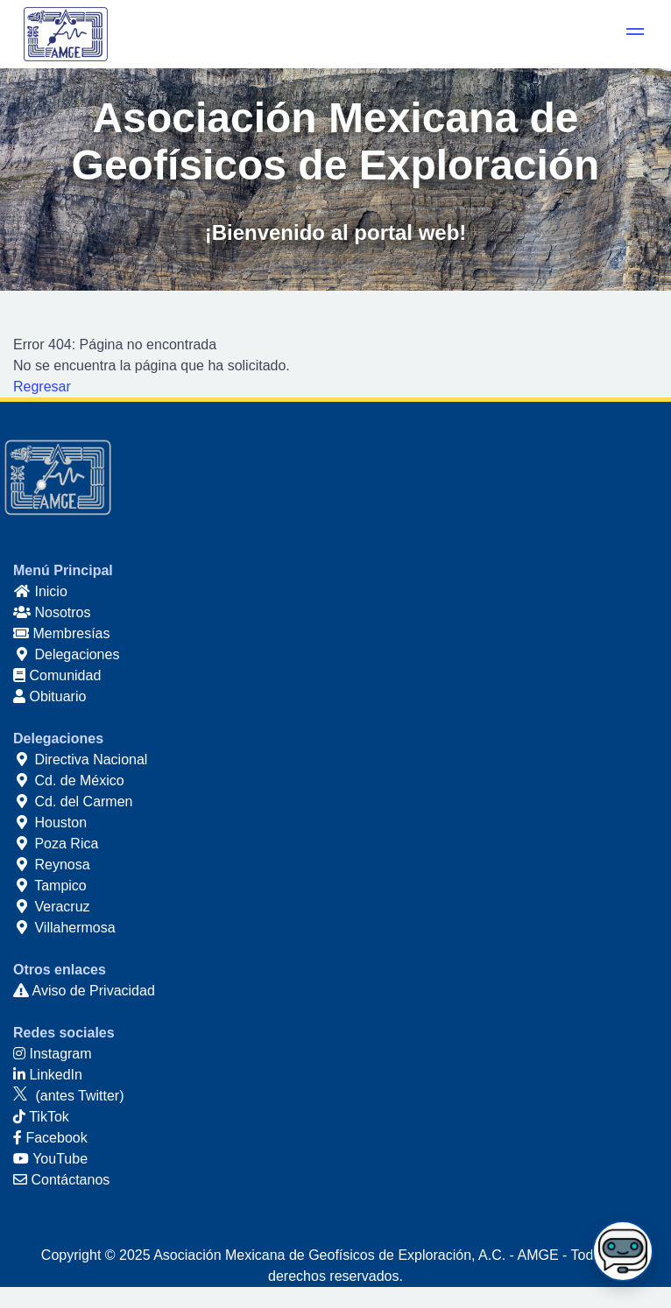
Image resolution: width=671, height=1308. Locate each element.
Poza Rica (55, 843)
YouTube (50, 1158)
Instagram (52, 1053)
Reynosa (51, 864)
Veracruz (51, 906)
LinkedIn (47, 1074)
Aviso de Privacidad (84, 990)
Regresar (42, 386)
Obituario (49, 696)
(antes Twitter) (68, 1095)
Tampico (50, 885)
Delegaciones (66, 654)
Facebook (50, 1137)
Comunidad (57, 675)
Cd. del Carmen (73, 801)
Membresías (61, 633)
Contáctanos (61, 1179)
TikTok (41, 1116)
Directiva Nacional (80, 759)
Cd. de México (68, 780)
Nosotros (51, 612)
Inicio (40, 591)
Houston (50, 822)
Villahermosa (64, 927)
